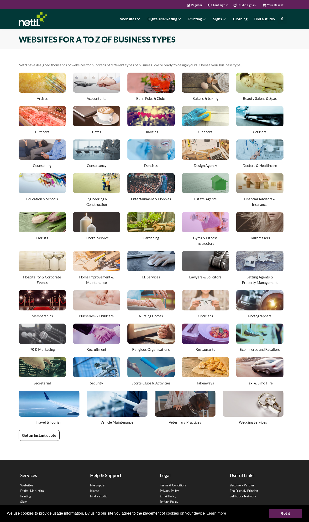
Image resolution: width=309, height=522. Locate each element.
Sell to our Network (243, 496)
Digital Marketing (164, 18)
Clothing (240, 18)
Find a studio (264, 18)
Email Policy (168, 496)
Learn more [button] (216, 513)
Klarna (94, 491)
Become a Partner (242, 485)
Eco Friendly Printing (244, 491)
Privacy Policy (169, 491)
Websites (130, 18)
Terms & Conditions (173, 485)
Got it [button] (285, 513)
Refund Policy (169, 502)
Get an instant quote (39, 435)
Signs (220, 18)
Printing (197, 18)
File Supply (97, 485)
